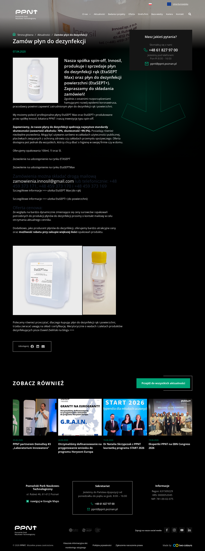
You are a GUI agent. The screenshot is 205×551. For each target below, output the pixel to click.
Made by (167, 545)
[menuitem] (150, 4)
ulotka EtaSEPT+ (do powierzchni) (67, 199)
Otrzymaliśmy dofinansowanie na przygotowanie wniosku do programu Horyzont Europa (80, 448)
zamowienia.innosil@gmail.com (43, 181)
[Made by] (182, 545)
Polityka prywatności (102, 545)
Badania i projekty (116, 14)
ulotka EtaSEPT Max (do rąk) (64, 190)
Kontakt (180, 14)
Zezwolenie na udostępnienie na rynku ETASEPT (41, 159)
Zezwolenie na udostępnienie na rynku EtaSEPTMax (44, 167)
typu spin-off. (86, 118)
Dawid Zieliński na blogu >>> (57, 330)
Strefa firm (143, 14)
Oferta (131, 14)
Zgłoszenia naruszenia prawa (129, 545)
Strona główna (25, 34)
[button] (190, 14)
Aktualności (99, 14)
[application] (89, 14)
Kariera (169, 14)
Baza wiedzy (157, 14)
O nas (86, 14)
